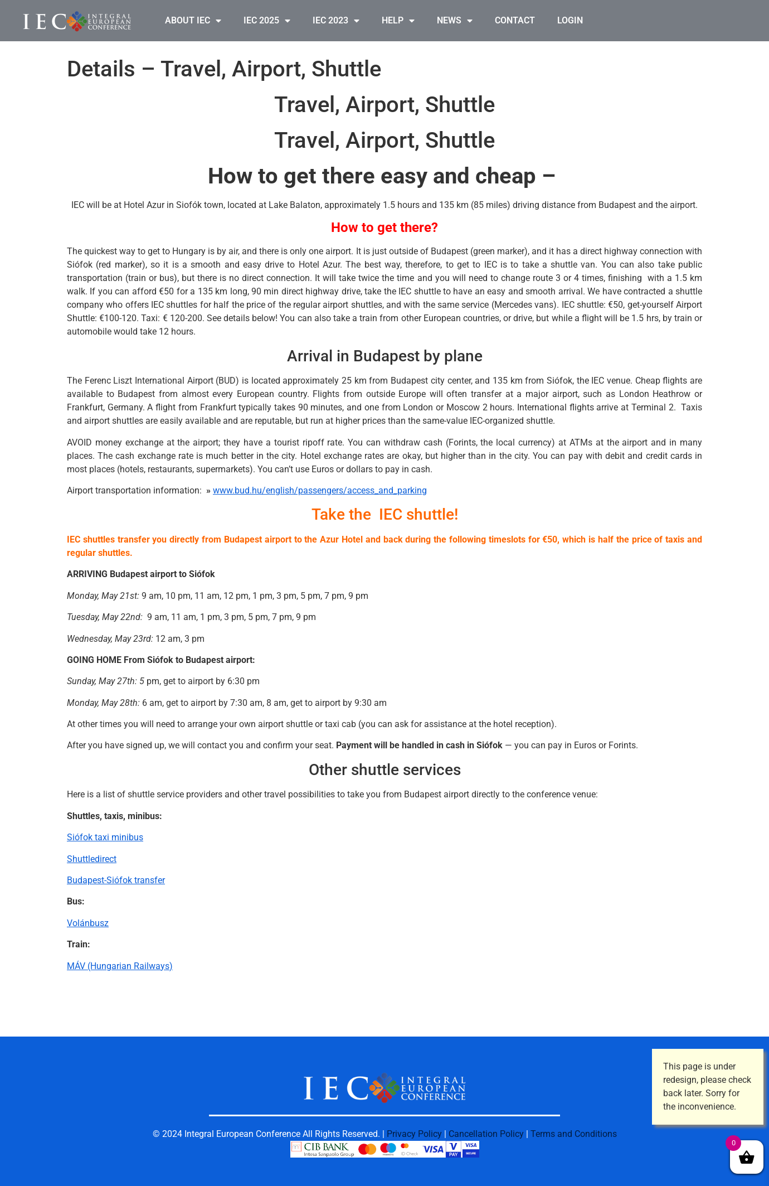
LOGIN (570, 20)
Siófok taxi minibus (105, 837)
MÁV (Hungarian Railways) (120, 966)
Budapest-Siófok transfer (116, 880)
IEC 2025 (267, 21)
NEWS (455, 21)
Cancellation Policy (486, 1134)
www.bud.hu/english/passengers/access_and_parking (320, 490)
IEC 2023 (336, 21)
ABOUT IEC (193, 21)
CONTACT (515, 20)
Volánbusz (88, 923)
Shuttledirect (91, 859)
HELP (398, 21)
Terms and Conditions (573, 1134)
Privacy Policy (414, 1134)
